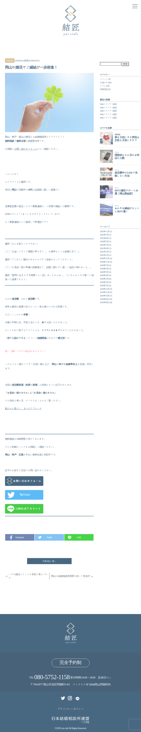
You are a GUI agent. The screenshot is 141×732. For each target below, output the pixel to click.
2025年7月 (104, 235)
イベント (104, 79)
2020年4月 (104, 275)
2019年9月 (104, 299)
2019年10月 (104, 295)
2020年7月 (104, 265)
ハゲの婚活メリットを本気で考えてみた (28, 576)
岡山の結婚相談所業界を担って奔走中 (70, 576)
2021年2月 (104, 251)
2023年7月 (104, 245)
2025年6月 (104, 238)
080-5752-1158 (52, 677)
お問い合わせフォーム (25, 149)
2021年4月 (104, 248)
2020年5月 (104, 272)
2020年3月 (104, 279)
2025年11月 (104, 231)
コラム (103, 86)
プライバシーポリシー (70, 708)
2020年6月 (104, 268)
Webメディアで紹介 (108, 104)
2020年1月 (104, 285)
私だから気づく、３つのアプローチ (23, 408)
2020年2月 (104, 282)
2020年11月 (104, 262)
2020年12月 (104, 258)
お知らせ (104, 82)
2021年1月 (104, 255)
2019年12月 (104, 289)
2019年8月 (104, 302)
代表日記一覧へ (49, 561)
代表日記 (10, 60)
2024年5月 (104, 241)
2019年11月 (104, 292)
